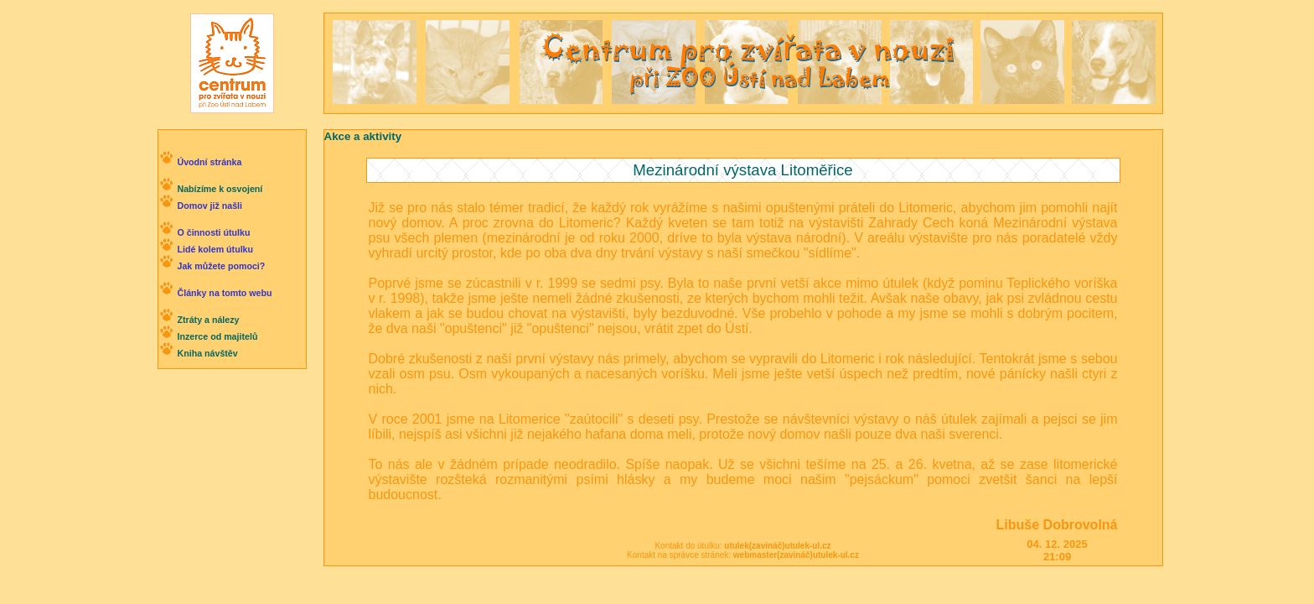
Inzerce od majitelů (217, 336)
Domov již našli (209, 205)
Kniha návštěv (207, 353)
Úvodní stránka (209, 162)
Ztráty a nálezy (208, 320)
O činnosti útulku (213, 232)
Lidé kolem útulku (215, 249)
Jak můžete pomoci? (221, 266)
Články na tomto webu (224, 293)
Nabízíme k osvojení (219, 189)
